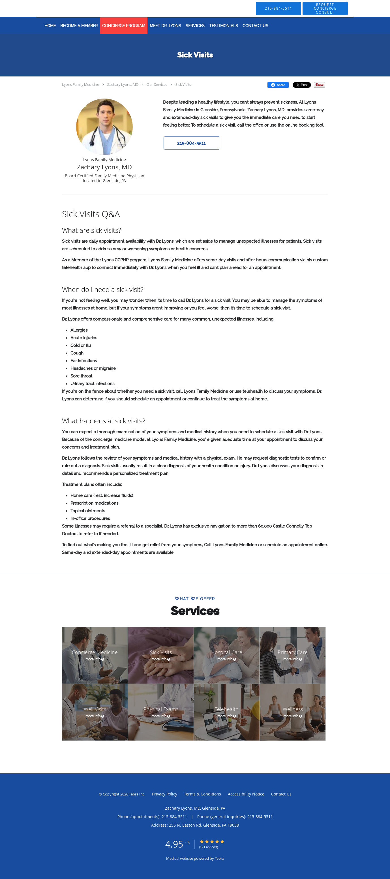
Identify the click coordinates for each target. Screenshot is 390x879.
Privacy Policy (164, 794)
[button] (325, 8)
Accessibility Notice (246, 794)
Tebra (219, 858)
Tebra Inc (136, 794)
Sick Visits (183, 84)
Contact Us (281, 794)
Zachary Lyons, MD (122, 84)
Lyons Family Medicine (80, 84)
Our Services (157, 84)
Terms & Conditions (202, 794)
